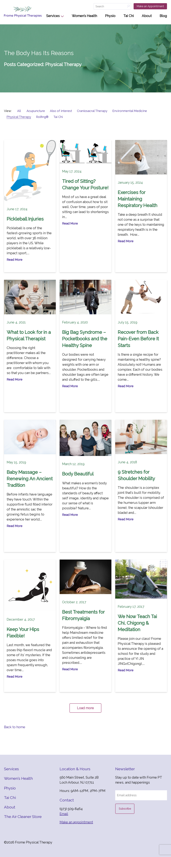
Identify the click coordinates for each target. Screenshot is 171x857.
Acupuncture (36, 111)
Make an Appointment (150, 6)
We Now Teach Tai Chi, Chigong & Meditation (137, 623)
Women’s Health (84, 16)
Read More (14, 259)
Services (53, 16)
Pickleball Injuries (25, 219)
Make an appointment (76, 822)
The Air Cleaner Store (23, 816)
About (147, 16)
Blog (163, 16)
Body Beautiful (78, 474)
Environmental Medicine (129, 111)
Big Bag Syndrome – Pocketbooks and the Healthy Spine (84, 338)
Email (64, 814)
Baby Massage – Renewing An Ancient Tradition (30, 478)
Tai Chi (128, 16)
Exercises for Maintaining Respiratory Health (137, 199)
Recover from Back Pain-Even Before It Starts (138, 338)
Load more (85, 708)
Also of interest (61, 111)
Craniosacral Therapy (92, 111)
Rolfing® (42, 117)
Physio (110, 16)
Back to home (14, 727)
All (19, 111)
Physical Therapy (19, 117)
